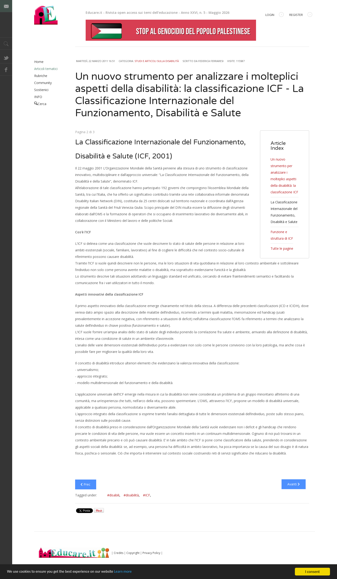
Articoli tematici (46, 68)
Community (43, 83)
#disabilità (132, 495)
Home (39, 61)
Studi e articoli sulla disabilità (157, 61)
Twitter (6, 57)
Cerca (40, 104)
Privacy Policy (151, 553)
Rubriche (40, 75)
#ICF (147, 495)
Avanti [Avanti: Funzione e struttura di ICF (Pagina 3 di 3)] (293, 484)
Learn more (129, 572)
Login (274, 15)
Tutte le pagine (282, 248)
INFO (38, 97)
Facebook (6, 69)
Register (300, 15)
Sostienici (41, 90)
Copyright (132, 553)
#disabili (113, 495)
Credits (118, 553)
